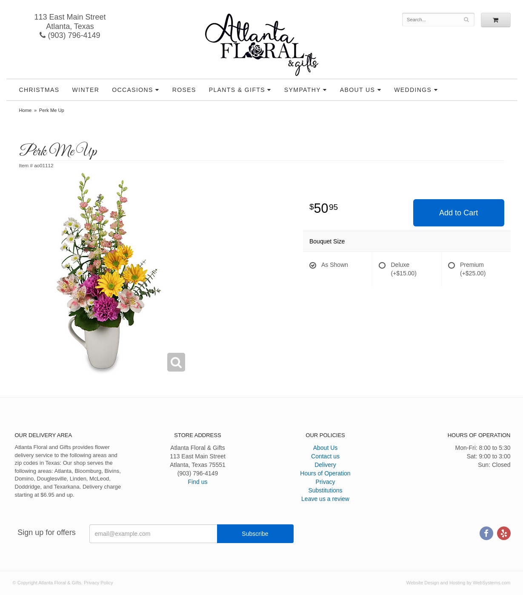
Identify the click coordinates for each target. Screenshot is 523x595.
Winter (86, 89)
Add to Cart (458, 213)
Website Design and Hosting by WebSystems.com (458, 582)
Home (25, 110)
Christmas (39, 89)
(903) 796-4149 (70, 35)
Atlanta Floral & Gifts (261, 45)
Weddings (413, 89)
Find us (198, 481)
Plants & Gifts (237, 89)
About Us (357, 89)
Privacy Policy (98, 582)
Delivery (325, 464)
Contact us (325, 456)
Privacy (325, 481)
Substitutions (325, 490)
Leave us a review (325, 498)
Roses (184, 89)
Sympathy (302, 89)
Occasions (132, 89)
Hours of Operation (325, 473)
